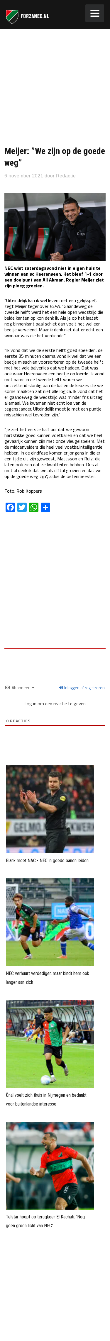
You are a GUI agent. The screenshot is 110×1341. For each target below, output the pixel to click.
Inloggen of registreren (82, 687)
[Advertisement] (55, 87)
